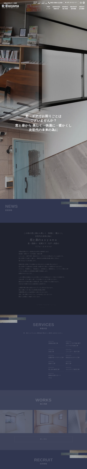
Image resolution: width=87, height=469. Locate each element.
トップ (48, 7)
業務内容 (56, 7)
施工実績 (65, 7)
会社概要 (82, 7)
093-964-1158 (55, 3)
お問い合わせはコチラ (71, 2)
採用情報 (73, 7)
